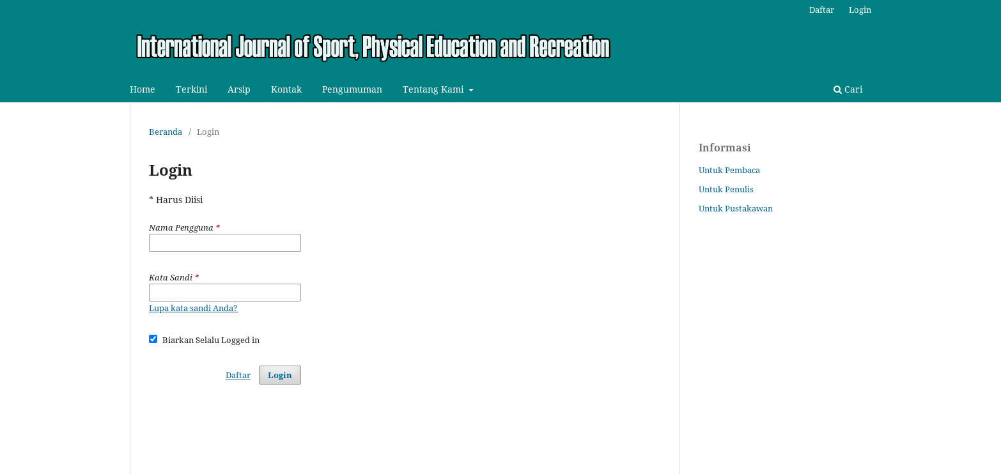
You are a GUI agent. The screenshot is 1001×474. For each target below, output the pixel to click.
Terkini (191, 89)
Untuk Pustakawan (736, 208)
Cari (848, 89)
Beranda (165, 131)
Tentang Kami (434, 89)
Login (860, 9)
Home (142, 89)
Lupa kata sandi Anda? (193, 308)
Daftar (821, 9)
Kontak (286, 89)
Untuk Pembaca (729, 170)
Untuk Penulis (726, 189)
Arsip (239, 89)
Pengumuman (352, 89)
